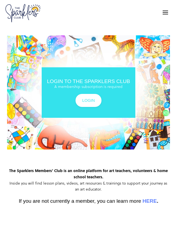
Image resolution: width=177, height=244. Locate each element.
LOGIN (88, 100)
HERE (150, 201)
